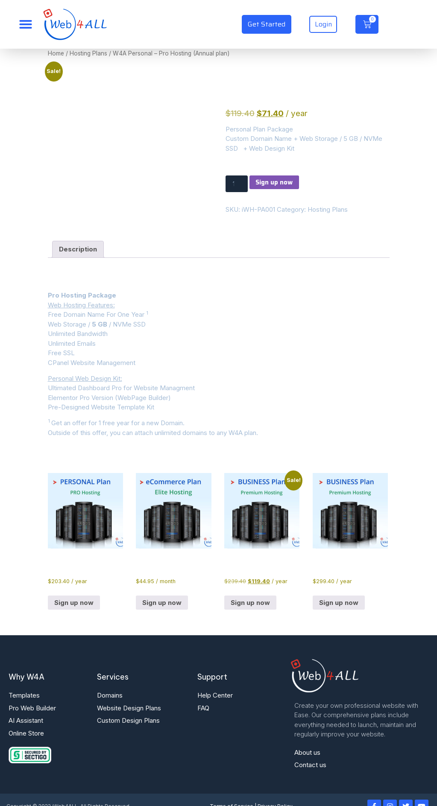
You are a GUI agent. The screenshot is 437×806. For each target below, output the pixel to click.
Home (56, 53)
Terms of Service (231, 793)
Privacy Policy (275, 793)
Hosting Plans (88, 53)
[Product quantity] (237, 184)
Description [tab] (78, 236)
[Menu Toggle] (25, 24)
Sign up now (276, 182)
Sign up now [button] (74, 589)
